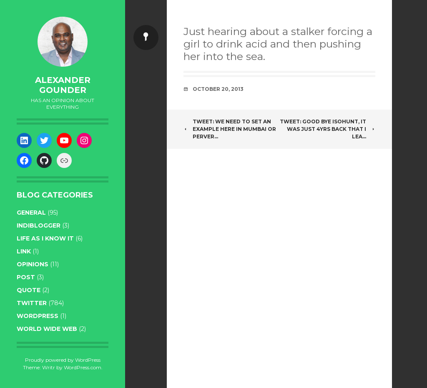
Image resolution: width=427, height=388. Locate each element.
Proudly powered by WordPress (62, 360)
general (31, 212)
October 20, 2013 (218, 89)
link (24, 251)
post (26, 277)
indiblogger (38, 225)
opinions (32, 264)
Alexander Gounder (62, 85)
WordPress (37, 316)
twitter (32, 303)
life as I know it (45, 238)
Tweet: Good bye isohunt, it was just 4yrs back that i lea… (327, 129)
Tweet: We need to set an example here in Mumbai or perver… (229, 129)
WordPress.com (82, 367)
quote (28, 290)
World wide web (47, 329)
